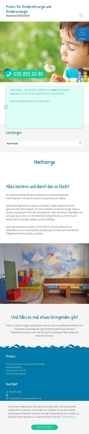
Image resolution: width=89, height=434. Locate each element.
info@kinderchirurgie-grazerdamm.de (25, 398)
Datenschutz (68, 416)
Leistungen (14, 132)
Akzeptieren (44, 427)
